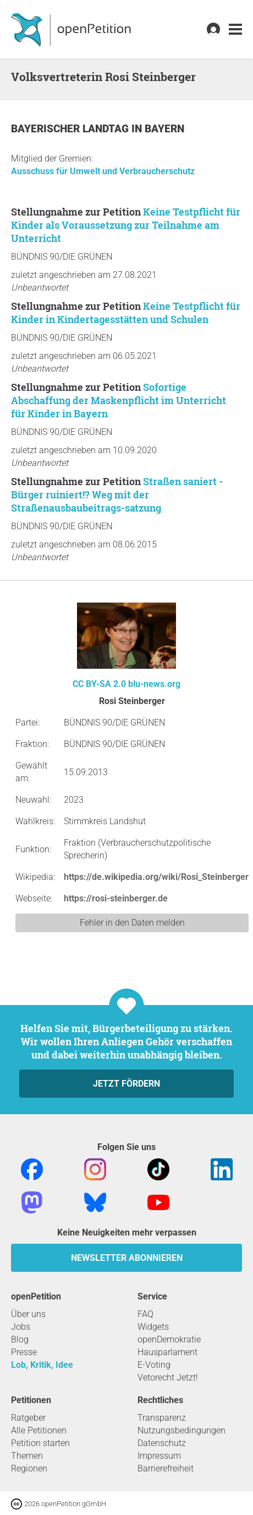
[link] (235, 29)
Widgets (153, 1326)
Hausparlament (167, 1352)
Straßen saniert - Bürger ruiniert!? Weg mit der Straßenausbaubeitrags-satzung (117, 494)
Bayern (164, 128)
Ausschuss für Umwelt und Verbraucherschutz (103, 171)
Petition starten (40, 1443)
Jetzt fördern (126, 1083)
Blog (20, 1339)
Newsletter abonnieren (127, 1258)
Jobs (20, 1326)
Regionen (29, 1468)
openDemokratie (169, 1339)
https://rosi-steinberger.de (116, 898)
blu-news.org (154, 684)
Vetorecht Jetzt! (168, 1377)
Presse (24, 1352)
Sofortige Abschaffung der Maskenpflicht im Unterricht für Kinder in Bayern (118, 400)
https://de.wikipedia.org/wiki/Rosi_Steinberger (156, 877)
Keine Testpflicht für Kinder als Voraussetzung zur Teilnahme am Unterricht (125, 225)
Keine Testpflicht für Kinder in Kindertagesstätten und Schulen (125, 312)
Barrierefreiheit (166, 1468)
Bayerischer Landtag (71, 128)
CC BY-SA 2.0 (99, 684)
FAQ (145, 1314)
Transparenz (162, 1417)
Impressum (159, 1455)
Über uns (28, 1314)
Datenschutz (162, 1443)
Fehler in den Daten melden (132, 922)
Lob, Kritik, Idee (42, 1365)
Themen (27, 1455)
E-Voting (154, 1365)
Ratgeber (28, 1417)
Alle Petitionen (39, 1430)
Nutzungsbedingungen (182, 1430)
